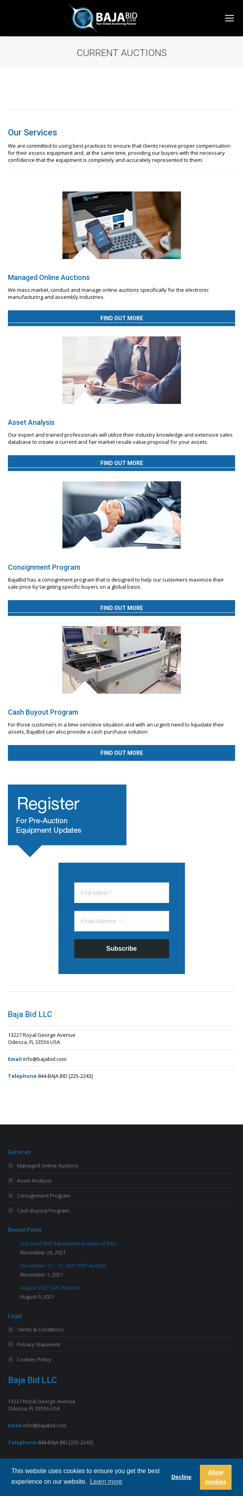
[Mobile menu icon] (229, 18)
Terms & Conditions (40, 1329)
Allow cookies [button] (215, 1477)
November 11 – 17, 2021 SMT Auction (63, 1265)
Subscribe (121, 948)
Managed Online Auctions (48, 1165)
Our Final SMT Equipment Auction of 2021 (68, 1243)
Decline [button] (181, 1477)
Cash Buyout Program (43, 1210)
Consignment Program (43, 1195)
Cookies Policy (34, 1359)
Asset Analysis (34, 1180)
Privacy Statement (38, 1344)
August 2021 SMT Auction (49, 1287)
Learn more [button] (106, 1481)
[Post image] (11, 1243)
